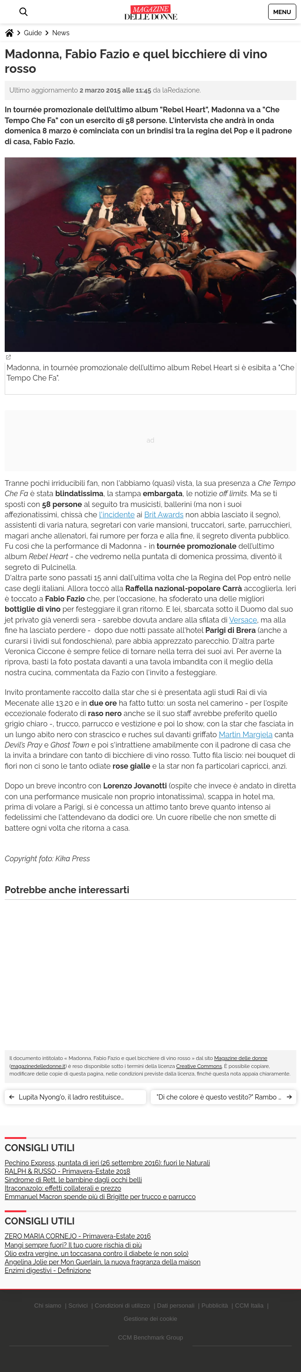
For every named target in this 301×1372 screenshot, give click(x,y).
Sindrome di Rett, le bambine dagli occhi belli (73, 1180)
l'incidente (117, 514)
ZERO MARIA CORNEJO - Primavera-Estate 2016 (78, 1236)
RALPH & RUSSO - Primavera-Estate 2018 (67, 1171)
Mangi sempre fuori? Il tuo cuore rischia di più (73, 1245)
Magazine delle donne (240, 1058)
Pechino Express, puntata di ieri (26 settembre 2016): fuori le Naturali (107, 1163)
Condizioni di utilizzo (122, 1305)
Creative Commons (199, 1066)
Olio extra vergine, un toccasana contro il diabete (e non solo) (96, 1253)
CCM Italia (249, 1305)
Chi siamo (48, 1305)
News (60, 33)
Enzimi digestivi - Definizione (48, 1270)
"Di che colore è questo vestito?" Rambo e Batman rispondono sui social (219, 1098)
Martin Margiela (245, 734)
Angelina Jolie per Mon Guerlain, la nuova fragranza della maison (103, 1262)
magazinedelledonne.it (38, 1066)
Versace (243, 620)
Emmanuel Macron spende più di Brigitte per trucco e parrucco (100, 1196)
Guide (33, 33)
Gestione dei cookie (150, 1318)
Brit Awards (164, 514)
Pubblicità (214, 1305)
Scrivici (78, 1305)
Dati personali (176, 1305)
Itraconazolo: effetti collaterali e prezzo (63, 1188)
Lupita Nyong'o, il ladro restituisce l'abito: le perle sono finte (70, 1098)
